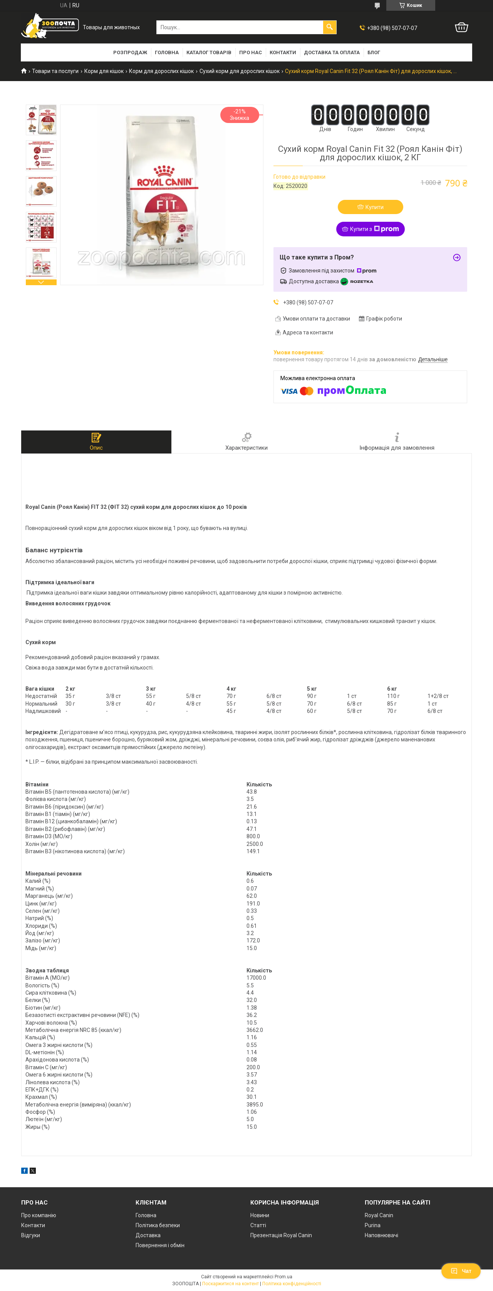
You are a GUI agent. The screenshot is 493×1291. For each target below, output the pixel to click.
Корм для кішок (104, 71)
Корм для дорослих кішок (161, 71)
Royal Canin (379, 1215)
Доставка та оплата (332, 52)
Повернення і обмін (160, 1245)
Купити (375, 207)
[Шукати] (329, 27)
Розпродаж (130, 52)
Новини (259, 1215)
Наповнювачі (381, 1235)
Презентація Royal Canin (281, 1235)
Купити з (374, 229)
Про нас (250, 52)
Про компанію (38, 1215)
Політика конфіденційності (291, 1283)
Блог (373, 52)
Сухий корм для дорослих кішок (240, 71)
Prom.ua (283, 1276)
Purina (373, 1225)
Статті (258, 1225)
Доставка (148, 1235)
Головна (167, 52)
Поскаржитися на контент (230, 1283)
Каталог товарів (208, 52)
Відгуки (30, 1235)
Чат (461, 1271)
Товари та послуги (55, 71)
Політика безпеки (158, 1225)
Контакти (283, 52)
